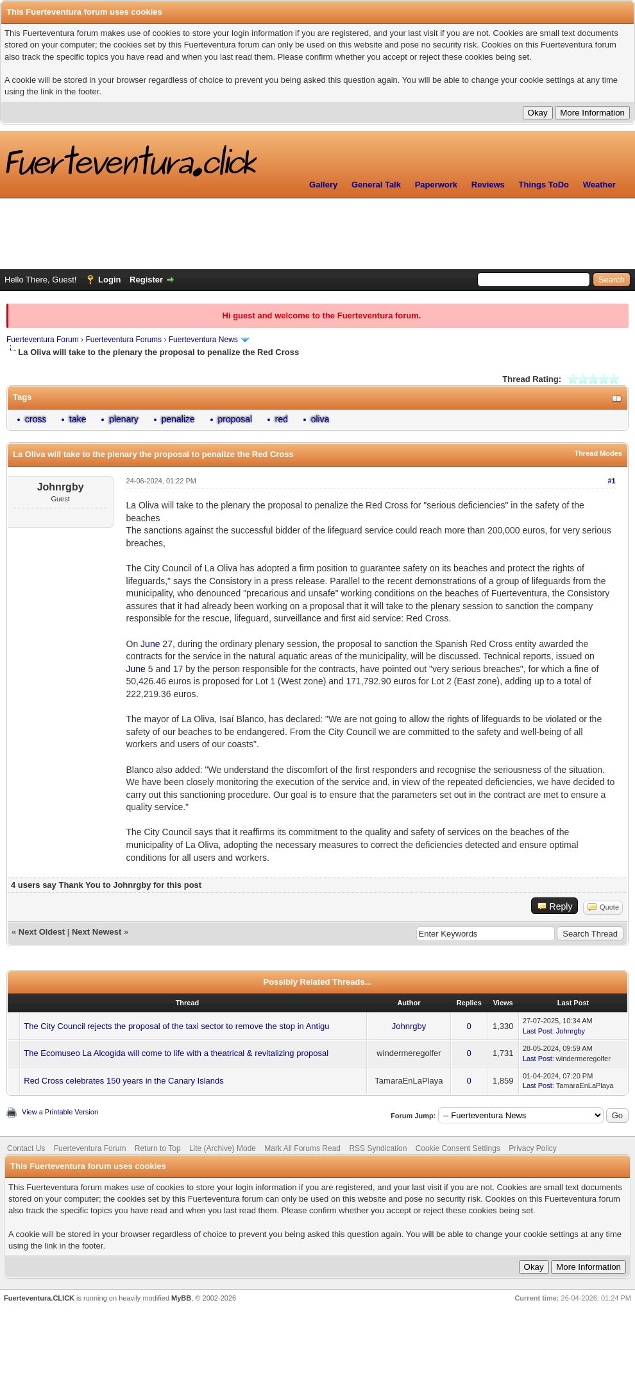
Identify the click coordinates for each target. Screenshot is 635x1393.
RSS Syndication (378, 1148)
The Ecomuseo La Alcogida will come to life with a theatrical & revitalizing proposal (176, 1053)
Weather (599, 184)
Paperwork (436, 184)
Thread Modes (598, 453)
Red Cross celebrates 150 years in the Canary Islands (123, 1081)
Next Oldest (42, 932)
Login (109, 279)
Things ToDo (544, 184)
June (150, 644)
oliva (320, 419)
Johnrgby (409, 1026)
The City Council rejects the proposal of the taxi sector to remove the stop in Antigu (176, 1026)
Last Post (537, 1031)
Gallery (323, 184)
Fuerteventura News (203, 339)
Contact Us (26, 1148)
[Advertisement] (317, 234)
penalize (178, 419)
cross (35, 419)
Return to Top (158, 1148)
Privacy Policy (533, 1148)
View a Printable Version (60, 1112)
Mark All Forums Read (302, 1148)
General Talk (376, 184)
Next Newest (96, 932)
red (281, 419)
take (77, 419)
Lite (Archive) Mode (222, 1148)
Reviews (488, 184)
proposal (235, 419)
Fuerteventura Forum (42, 339)
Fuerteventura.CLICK (39, 1298)
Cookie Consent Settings (458, 1148)
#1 (611, 481)
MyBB (181, 1298)
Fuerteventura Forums (123, 339)
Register (146, 279)
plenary (124, 419)
